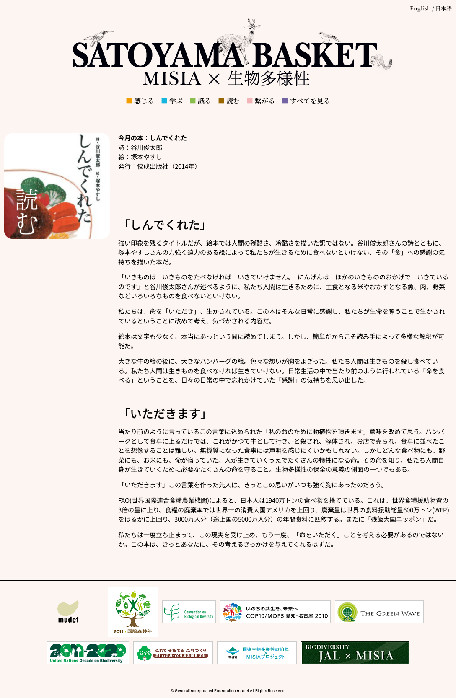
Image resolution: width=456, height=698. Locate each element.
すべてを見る (306, 101)
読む (229, 101)
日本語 (443, 8)
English (420, 8)
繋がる (260, 101)
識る (200, 101)
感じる (140, 101)
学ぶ (172, 101)
